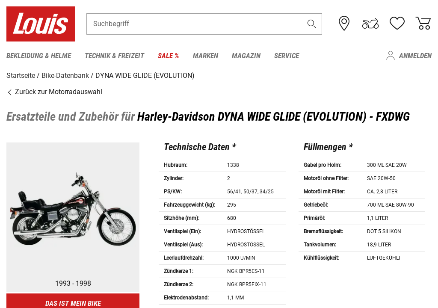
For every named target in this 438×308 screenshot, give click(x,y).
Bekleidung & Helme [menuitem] (38, 55)
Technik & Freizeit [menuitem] (114, 55)
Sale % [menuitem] (168, 55)
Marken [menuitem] (205, 55)
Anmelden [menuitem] (415, 55)
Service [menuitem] (286, 55)
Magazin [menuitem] (246, 55)
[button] (312, 24)
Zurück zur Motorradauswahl (54, 92)
